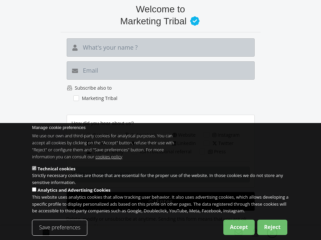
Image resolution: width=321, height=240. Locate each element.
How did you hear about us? (103, 123)
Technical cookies (57, 175)
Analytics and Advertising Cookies (74, 196)
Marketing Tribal (99, 98)
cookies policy (108, 163)
